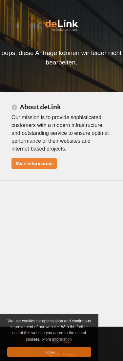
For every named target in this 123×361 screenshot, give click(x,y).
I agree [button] (49, 352)
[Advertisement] (61, 253)
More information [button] (57, 339)
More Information (34, 163)
